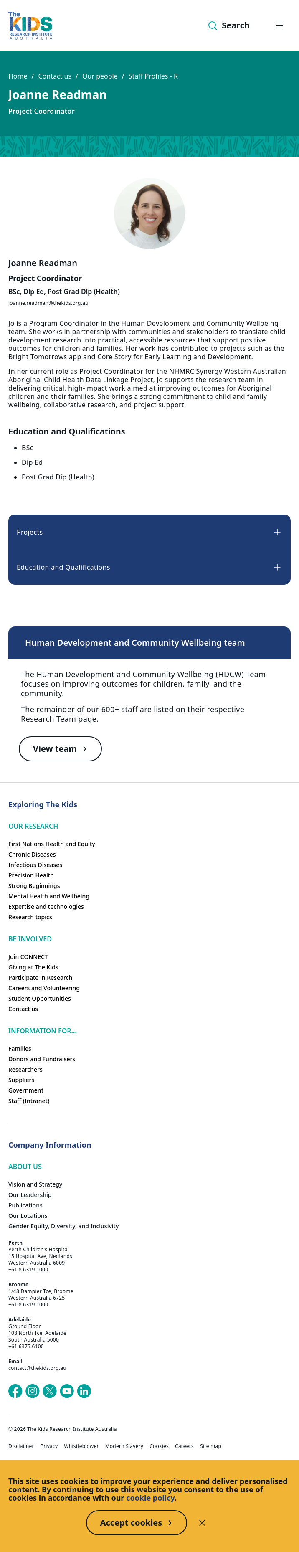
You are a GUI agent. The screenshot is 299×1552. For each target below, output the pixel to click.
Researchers (25, 1069)
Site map (210, 1446)
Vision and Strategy (35, 1184)
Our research (33, 826)
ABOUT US (25, 1166)
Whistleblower (81, 1446)
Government (25, 1090)
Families (19, 1048)
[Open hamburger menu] (279, 25)
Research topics (30, 917)
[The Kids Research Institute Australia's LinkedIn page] (84, 1391)
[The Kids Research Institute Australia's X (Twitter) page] (50, 1391)
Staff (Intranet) (28, 1101)
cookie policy (150, 1498)
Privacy (49, 1446)
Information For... (42, 1031)
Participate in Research (40, 977)
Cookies (159, 1446)
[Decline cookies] (202, 1523)
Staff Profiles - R (153, 76)
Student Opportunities (39, 998)
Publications (25, 1205)
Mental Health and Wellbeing (48, 896)
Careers (184, 1446)
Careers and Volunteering (44, 988)
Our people (100, 76)
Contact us (54, 76)
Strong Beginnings (34, 886)
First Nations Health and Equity (51, 844)
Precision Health (31, 875)
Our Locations (28, 1216)
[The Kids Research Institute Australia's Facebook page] (15, 1391)
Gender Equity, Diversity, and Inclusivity (63, 1226)
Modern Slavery (124, 1446)
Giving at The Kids (33, 967)
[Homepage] (30, 26)
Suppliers (21, 1080)
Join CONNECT (28, 957)
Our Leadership (30, 1195)
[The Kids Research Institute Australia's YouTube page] (67, 1391)
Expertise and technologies (46, 906)
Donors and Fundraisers (41, 1059)
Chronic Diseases (32, 854)
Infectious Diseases (35, 865)
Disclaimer (21, 1446)
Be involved (30, 939)
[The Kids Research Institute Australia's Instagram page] (32, 1391)
